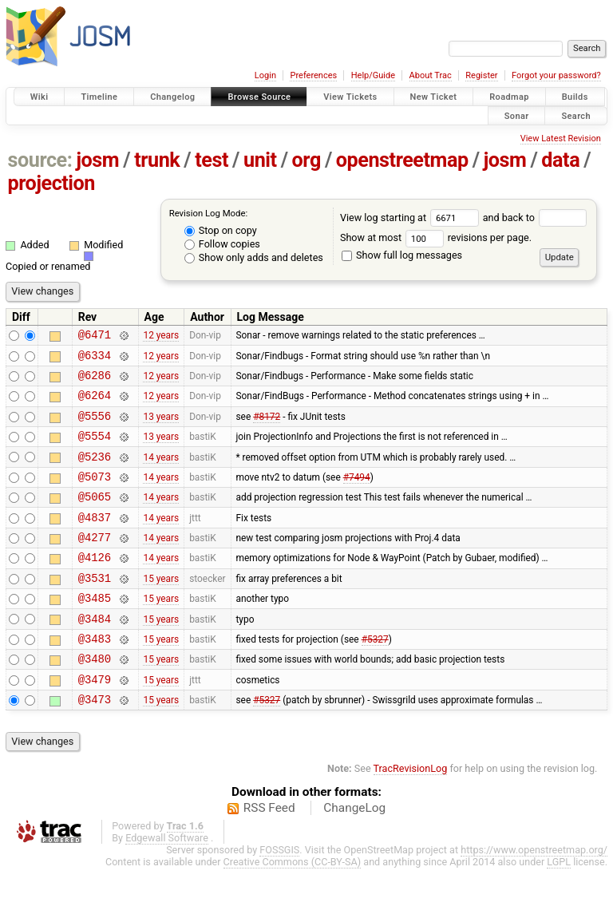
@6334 (94, 359)
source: (40, 160)
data (560, 160)
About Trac (430, 75)
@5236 (94, 473)
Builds (575, 97)
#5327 (375, 676)
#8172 (266, 427)
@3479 (94, 722)
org (306, 160)
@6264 (94, 404)
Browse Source (259, 97)
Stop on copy (220, 230)
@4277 (94, 563)
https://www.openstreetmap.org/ (534, 895)
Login (265, 75)
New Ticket (433, 97)
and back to (535, 218)
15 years (161, 608)
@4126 (94, 585)
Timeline (99, 97)
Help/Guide (373, 75)
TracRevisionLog (411, 814)
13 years (161, 427)
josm (97, 160)
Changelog (172, 97)
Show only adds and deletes (253, 257)
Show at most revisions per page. (436, 237)
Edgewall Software (166, 883)
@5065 (94, 517)
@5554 (94, 449)
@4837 (94, 540)
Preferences (313, 75)
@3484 (94, 654)
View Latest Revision (560, 138)
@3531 (94, 608)
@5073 (94, 495)
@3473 (94, 744)
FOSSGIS (279, 895)
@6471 (94, 336)
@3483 (94, 676)
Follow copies (222, 244)
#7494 (356, 495)
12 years (161, 336)
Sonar (516, 115)
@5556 (94, 427)
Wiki (39, 97)
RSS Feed (269, 853)
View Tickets (350, 97)
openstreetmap (402, 160)
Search (576, 115)
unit (260, 160)
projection (52, 183)
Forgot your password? (556, 75)
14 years (161, 472)
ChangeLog (354, 853)
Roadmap (509, 97)
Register (481, 75)
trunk (157, 160)
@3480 (94, 698)
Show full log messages (402, 255)
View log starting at (411, 218)
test (211, 160)
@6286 (94, 382)
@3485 (94, 631)
